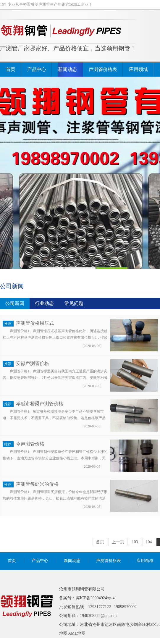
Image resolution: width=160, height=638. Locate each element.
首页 (10, 69)
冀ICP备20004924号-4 (95, 598)
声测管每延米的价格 (37, 484)
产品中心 (36, 69)
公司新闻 (12, 286)
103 (135, 542)
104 (149, 542)
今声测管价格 (30, 443)
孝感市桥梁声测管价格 (39, 403)
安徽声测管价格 (32, 363)
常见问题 (73, 303)
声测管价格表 (103, 69)
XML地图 (76, 633)
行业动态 (44, 303)
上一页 (118, 542)
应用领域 (138, 69)
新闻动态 (67, 69)
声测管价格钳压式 (35, 323)
